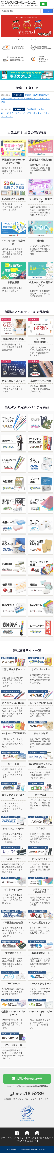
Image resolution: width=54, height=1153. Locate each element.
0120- (27, 1096)
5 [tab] (35, 39)
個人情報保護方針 (27, 1122)
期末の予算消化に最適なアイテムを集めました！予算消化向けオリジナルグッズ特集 (25, 98)
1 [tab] (18, 39)
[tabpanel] (27, 26)
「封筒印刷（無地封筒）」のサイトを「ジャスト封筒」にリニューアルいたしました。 (25, 113)
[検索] (20, 11)
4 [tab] (31, 39)
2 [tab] (22, 39)
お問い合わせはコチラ (27, 1080)
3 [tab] (27, 39)
